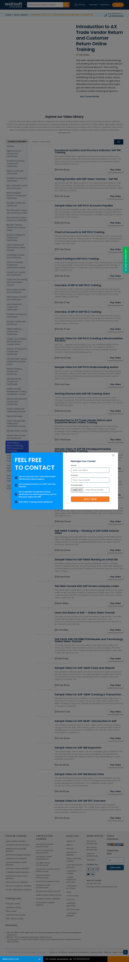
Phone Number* (77, 485)
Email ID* (74, 475)
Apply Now (90, 499)
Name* (73, 465)
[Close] (113, 455)
